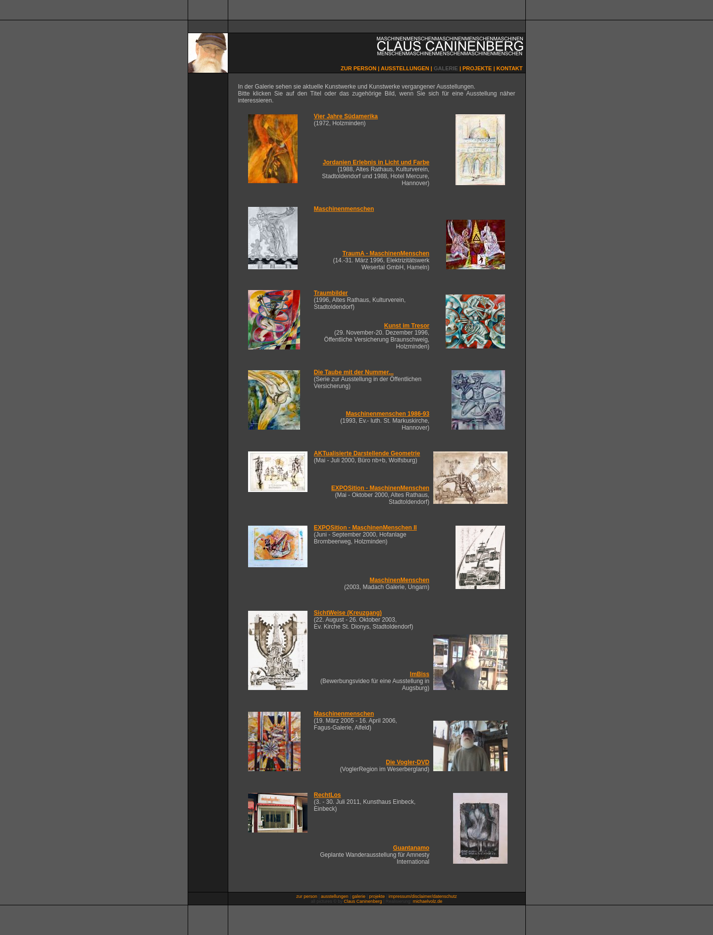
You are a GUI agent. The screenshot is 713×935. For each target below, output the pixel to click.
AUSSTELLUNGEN (405, 68)
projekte (377, 896)
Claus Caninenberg (363, 901)
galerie (358, 896)
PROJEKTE (477, 68)
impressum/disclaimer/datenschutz (423, 896)
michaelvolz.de (428, 901)
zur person (306, 896)
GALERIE (446, 68)
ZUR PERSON (358, 68)
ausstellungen (335, 896)
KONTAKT (510, 68)
